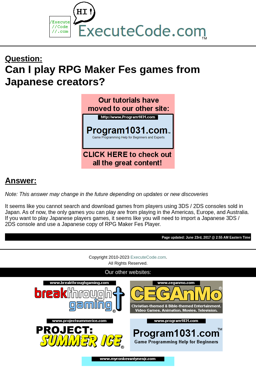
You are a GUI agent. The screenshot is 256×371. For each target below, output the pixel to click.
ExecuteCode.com (148, 257)
